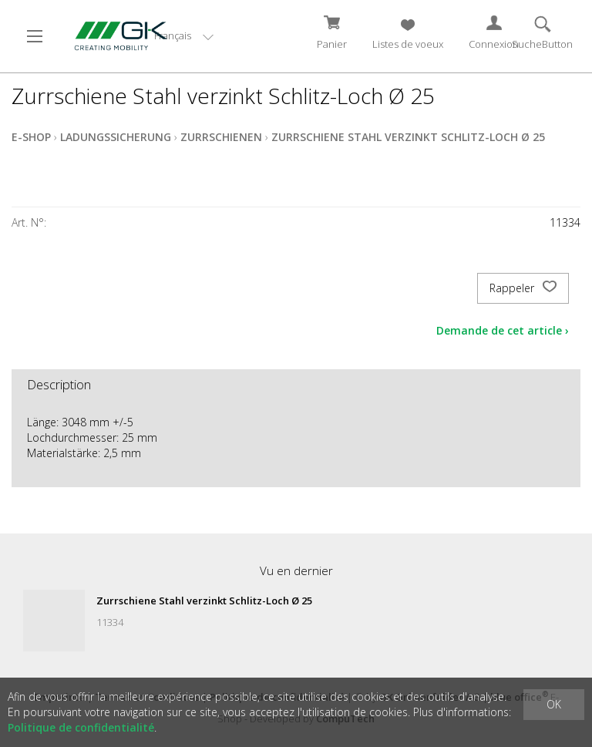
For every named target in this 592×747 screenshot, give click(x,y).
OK (554, 704)
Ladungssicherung (115, 137)
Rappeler (523, 288)
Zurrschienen (221, 137)
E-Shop (31, 137)
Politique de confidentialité (81, 727)
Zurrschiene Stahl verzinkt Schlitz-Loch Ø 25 (408, 137)
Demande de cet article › (502, 330)
